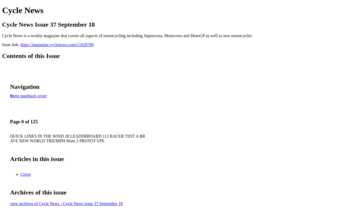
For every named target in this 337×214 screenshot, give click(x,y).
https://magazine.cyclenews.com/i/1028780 (57, 44)
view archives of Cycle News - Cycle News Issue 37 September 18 (66, 203)
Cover (26, 174)
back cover (37, 96)
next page (20, 96)
